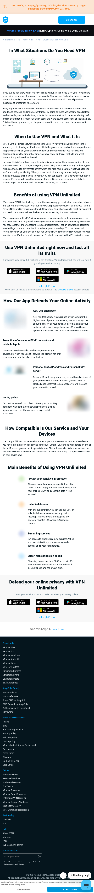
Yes (55, 629)
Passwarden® (10, 692)
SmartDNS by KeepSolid (14, 700)
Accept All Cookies (70, 889)
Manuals (7, 837)
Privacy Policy (10, 733)
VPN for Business (11, 790)
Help (18, 40)
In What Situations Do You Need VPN (51, 40)
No (62, 629)
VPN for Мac (9, 647)
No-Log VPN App (11, 761)
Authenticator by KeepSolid (16, 708)
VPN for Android (11, 659)
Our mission (9, 749)
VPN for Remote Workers (15, 802)
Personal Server (10, 774)
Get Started (71, 20)
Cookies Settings (23, 889)
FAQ (5, 841)
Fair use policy (10, 737)
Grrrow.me (8, 712)
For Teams (8, 786)
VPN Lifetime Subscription (16, 810)
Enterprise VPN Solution (15, 798)
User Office (8, 765)
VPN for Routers (11, 667)
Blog (5, 725)
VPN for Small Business (14, 794)
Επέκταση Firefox (11, 675)
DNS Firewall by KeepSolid (15, 704)
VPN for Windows (11, 655)
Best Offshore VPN (12, 806)
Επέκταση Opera (11, 678)
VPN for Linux (10, 663)
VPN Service (8, 40)
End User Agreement (13, 729)
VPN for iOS (8, 651)
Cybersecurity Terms (13, 845)
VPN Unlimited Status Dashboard (19, 745)
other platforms (47, 617)
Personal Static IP (11, 778)
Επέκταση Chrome (12, 671)
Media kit (7, 819)
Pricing (6, 722)
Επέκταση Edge (10, 682)
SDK (5, 823)
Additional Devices (12, 782)
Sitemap (7, 757)
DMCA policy (9, 741)
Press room (8, 753)
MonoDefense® (65, 289)
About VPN (28, 40)
